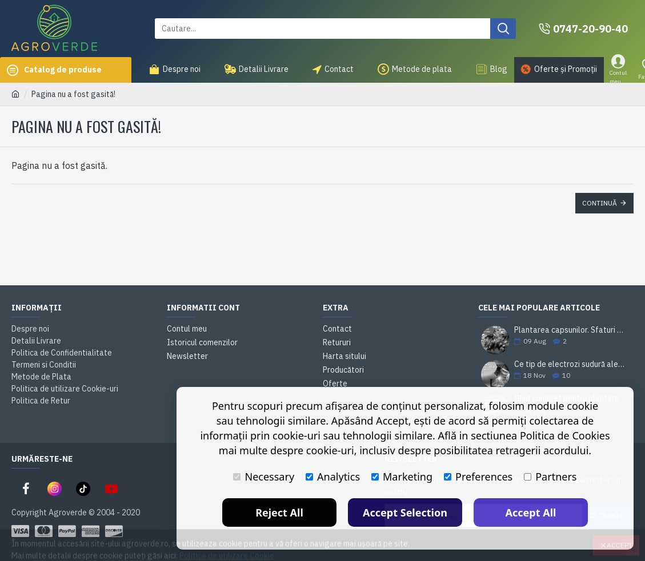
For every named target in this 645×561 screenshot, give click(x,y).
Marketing (401, 476)
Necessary (263, 476)
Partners (550, 476)
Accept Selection (405, 512)
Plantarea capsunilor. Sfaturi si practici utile (570, 330)
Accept (619, 535)
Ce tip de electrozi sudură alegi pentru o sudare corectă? (570, 364)
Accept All (531, 512)
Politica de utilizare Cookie (226, 546)
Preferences (478, 476)
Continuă (599, 203)
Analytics (333, 476)
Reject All (279, 512)
